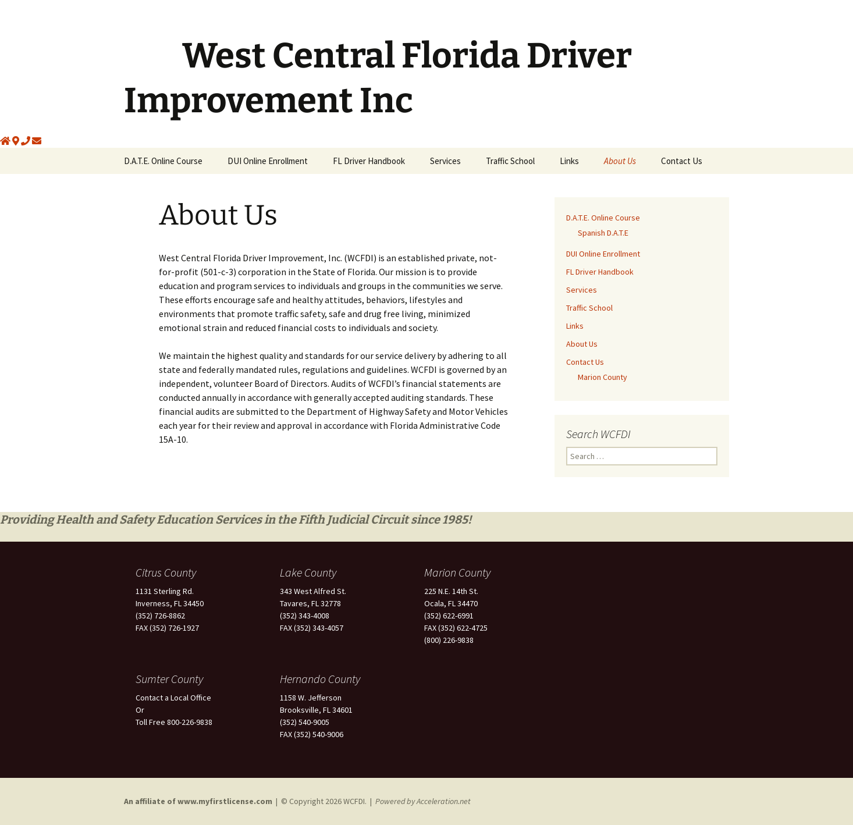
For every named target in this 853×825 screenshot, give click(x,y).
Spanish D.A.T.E (603, 232)
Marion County (602, 377)
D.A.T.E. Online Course (163, 160)
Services (445, 160)
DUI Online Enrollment (268, 160)
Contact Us (681, 160)
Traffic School (510, 160)
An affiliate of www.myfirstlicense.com (199, 801)
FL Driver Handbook (369, 160)
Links (569, 160)
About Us (620, 160)
